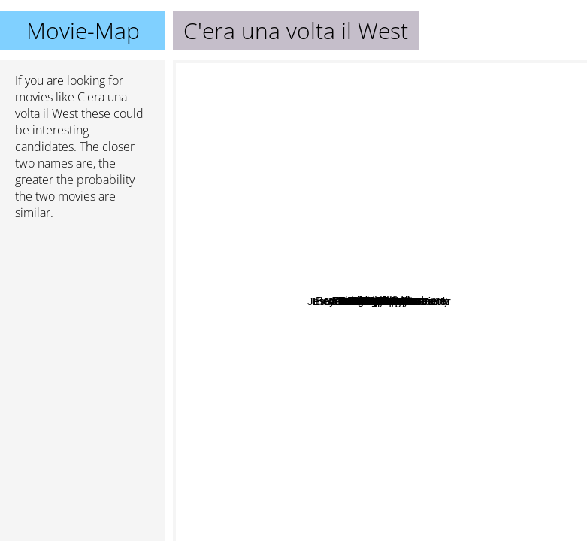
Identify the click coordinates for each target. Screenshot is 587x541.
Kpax (239, 335)
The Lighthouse (231, 397)
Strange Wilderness (444, 195)
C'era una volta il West (380, 301)
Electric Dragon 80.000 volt (426, 397)
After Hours (458, 451)
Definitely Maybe (329, 431)
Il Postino (318, 182)
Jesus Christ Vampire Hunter (284, 331)
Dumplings (401, 353)
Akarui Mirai (424, 246)
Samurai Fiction (455, 331)
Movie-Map (83, 30)
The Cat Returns (242, 289)
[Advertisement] (83, 312)
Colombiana (487, 223)
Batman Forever (426, 109)
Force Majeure (457, 422)
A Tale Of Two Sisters (492, 296)
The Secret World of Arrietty (338, 488)
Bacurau (298, 311)
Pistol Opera (438, 346)
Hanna (312, 280)
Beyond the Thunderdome (413, 280)
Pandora (441, 213)
